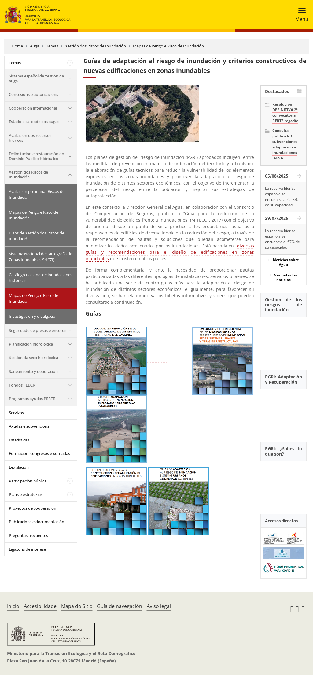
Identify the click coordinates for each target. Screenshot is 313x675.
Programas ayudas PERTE (32, 398)
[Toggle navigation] (300, 14)
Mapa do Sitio (77, 606)
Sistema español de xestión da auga (36, 78)
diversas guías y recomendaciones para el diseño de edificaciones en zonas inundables (170, 252)
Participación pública (27, 481)
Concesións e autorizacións (33, 94)
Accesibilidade (40, 606)
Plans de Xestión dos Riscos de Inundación (36, 236)
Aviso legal (159, 606)
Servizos (16, 412)
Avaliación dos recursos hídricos (30, 138)
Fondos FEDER (22, 385)
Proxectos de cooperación (32, 508)
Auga (34, 46)
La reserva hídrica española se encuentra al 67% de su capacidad (282, 239)
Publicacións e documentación (36, 521)
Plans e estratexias (25, 494)
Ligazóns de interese (27, 549)
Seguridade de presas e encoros (37, 330)
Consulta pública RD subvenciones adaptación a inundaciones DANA (284, 144)
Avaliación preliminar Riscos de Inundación (36, 194)
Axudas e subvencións (29, 426)
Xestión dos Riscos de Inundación (95, 46)
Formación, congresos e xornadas (39, 453)
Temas (52, 46)
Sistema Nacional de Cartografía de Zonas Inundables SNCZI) (40, 257)
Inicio (13, 606)
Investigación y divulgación (33, 316)
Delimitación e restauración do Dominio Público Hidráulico (36, 156)
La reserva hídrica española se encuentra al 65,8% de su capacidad (281, 197)
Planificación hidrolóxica (31, 344)
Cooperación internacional (33, 108)
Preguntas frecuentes (28, 535)
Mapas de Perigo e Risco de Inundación (168, 46)
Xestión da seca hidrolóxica (33, 357)
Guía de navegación (119, 606)
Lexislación (19, 467)
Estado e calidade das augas (34, 121)
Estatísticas (19, 440)
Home (17, 46)
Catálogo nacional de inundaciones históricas (40, 277)
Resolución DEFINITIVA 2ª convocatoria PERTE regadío (285, 112)
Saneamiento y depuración (33, 371)
